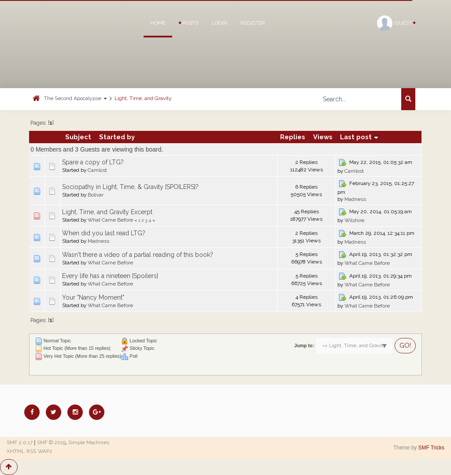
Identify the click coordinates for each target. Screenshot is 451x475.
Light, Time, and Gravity (143, 98)
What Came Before (110, 220)
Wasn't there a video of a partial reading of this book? (137, 254)
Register (252, 23)
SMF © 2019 (51, 442)
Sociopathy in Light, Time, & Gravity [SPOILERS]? (130, 186)
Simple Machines (88, 442)
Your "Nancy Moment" (93, 297)
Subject (78, 137)
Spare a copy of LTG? (93, 162)
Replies (292, 137)
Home (158, 23)
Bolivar (96, 195)
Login (219, 23)
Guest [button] (396, 23)
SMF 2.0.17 (20, 442)
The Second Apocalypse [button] (75, 98)
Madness (355, 199)
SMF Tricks (431, 448)
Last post (359, 137)
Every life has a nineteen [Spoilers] (110, 275)
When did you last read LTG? (103, 233)
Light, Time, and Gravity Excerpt (107, 211)
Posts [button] (188, 23)
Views (323, 137)
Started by (117, 137)
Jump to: (304, 345)
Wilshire (354, 220)
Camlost (97, 170)
